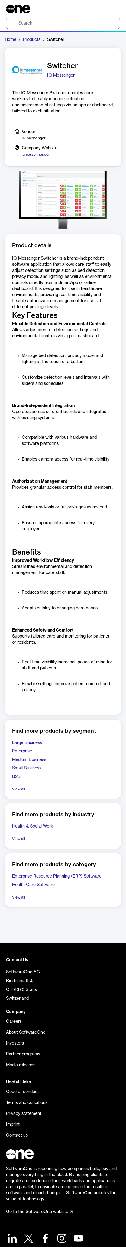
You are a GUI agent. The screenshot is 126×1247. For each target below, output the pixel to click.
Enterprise (22, 751)
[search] (63, 23)
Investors (15, 1043)
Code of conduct (22, 1092)
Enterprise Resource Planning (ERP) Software (57, 876)
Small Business (26, 768)
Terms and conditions (26, 1103)
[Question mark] (111, 9)
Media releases (20, 1065)
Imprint (13, 1124)
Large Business (27, 743)
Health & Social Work (32, 826)
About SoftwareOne (25, 1032)
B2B (16, 777)
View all (18, 789)
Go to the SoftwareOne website (39, 1212)
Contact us (17, 1135)
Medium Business (29, 760)
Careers (14, 1021)
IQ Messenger (61, 75)
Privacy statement (23, 1114)
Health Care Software (33, 885)
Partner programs (23, 1054)
